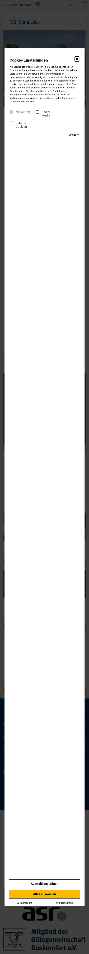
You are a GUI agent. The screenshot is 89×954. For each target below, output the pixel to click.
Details (72, 134)
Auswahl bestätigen (44, 884)
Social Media (43, 113)
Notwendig (20, 112)
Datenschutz (64, 902)
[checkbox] (11, 112)
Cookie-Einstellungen (29, 60)
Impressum (24, 902)
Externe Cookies (18, 125)
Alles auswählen (44, 894)
